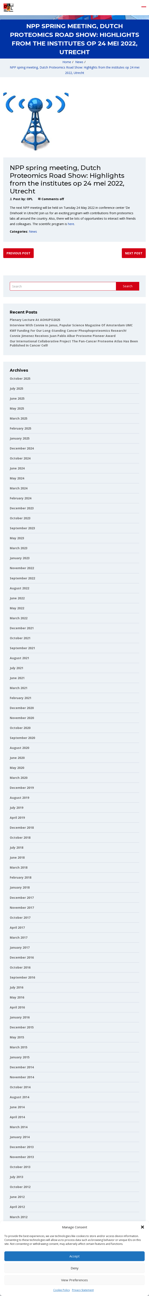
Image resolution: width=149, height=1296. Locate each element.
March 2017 (18, 937)
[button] (142, 1227)
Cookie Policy (61, 1290)
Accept (74, 1256)
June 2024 (17, 468)
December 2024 (22, 448)
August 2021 (19, 658)
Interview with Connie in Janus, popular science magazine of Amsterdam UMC (71, 325)
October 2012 (20, 1187)
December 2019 (22, 788)
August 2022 (19, 588)
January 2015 (20, 1057)
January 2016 (20, 1017)
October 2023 (20, 518)
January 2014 (20, 1137)
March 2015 (18, 1047)
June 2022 (17, 598)
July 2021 (16, 668)
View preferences (74, 1280)
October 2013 (20, 1167)
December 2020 (22, 708)
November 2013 (22, 1157)
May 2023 (17, 538)
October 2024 (20, 458)
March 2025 (18, 418)
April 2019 (17, 818)
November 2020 (22, 718)
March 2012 (18, 1217)
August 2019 (19, 798)
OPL (30, 199)
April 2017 (17, 927)
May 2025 (17, 408)
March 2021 (18, 688)
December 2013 (22, 1147)
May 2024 (17, 478)
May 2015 (17, 1037)
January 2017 (20, 947)
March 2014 (18, 1127)
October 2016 (20, 967)
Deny (75, 1268)
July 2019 (16, 808)
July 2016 (16, 987)
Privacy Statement (83, 1290)
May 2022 (17, 608)
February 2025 (20, 428)
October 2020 (20, 728)
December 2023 (22, 508)
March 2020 (18, 778)
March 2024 (18, 488)
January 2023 (20, 558)
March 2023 (18, 548)
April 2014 (17, 1117)
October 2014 (20, 1087)
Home (66, 62)
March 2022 (18, 618)
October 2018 (20, 837)
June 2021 (17, 678)
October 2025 (20, 378)
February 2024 (20, 498)
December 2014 (22, 1067)
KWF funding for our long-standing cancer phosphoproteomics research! (68, 330)
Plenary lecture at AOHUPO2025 (35, 320)
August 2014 (19, 1097)
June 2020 (17, 758)
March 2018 (18, 867)
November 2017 (22, 907)
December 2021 (22, 628)
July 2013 (16, 1177)
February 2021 (20, 698)
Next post (133, 253)
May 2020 (17, 768)
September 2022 (22, 578)
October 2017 (20, 917)
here (71, 224)
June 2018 (17, 857)
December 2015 (22, 1027)
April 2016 (17, 1007)
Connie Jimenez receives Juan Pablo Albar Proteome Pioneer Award (63, 336)
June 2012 (17, 1197)
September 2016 (22, 977)
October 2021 (20, 638)
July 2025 (16, 388)
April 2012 (17, 1207)
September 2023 (22, 528)
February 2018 (20, 877)
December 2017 (22, 898)
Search (127, 286)
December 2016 (22, 957)
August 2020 (19, 748)
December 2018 (22, 827)
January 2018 (20, 887)
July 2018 (16, 847)
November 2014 (22, 1077)
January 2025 (20, 438)
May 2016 (17, 997)
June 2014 (17, 1107)
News (79, 62)
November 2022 (22, 568)
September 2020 (22, 738)
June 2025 (17, 398)
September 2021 (22, 648)
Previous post (18, 253)
